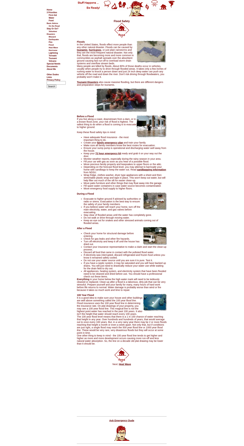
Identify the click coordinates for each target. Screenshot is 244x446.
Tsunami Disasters (87, 82)
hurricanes (95, 50)
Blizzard (52, 37)
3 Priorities (52, 12)
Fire (50, 42)
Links (49, 77)
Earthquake (54, 39)
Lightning (53, 53)
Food (51, 20)
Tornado (53, 55)
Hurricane (53, 50)
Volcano (52, 61)
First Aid (53, 15)
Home (49, 10)
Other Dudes (53, 74)
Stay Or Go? (52, 28)
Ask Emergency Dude (121, 420)
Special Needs (53, 64)
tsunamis (82, 50)
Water (51, 18)
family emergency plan (110, 142)
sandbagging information (151, 169)
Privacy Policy (53, 80)
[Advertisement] (183, 67)
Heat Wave (53, 48)
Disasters (51, 34)
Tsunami (53, 58)
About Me (51, 69)
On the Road (54, 26)
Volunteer (53, 31)
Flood (51, 45)
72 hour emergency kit (108, 153)
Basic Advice (52, 23)
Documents (52, 66)
